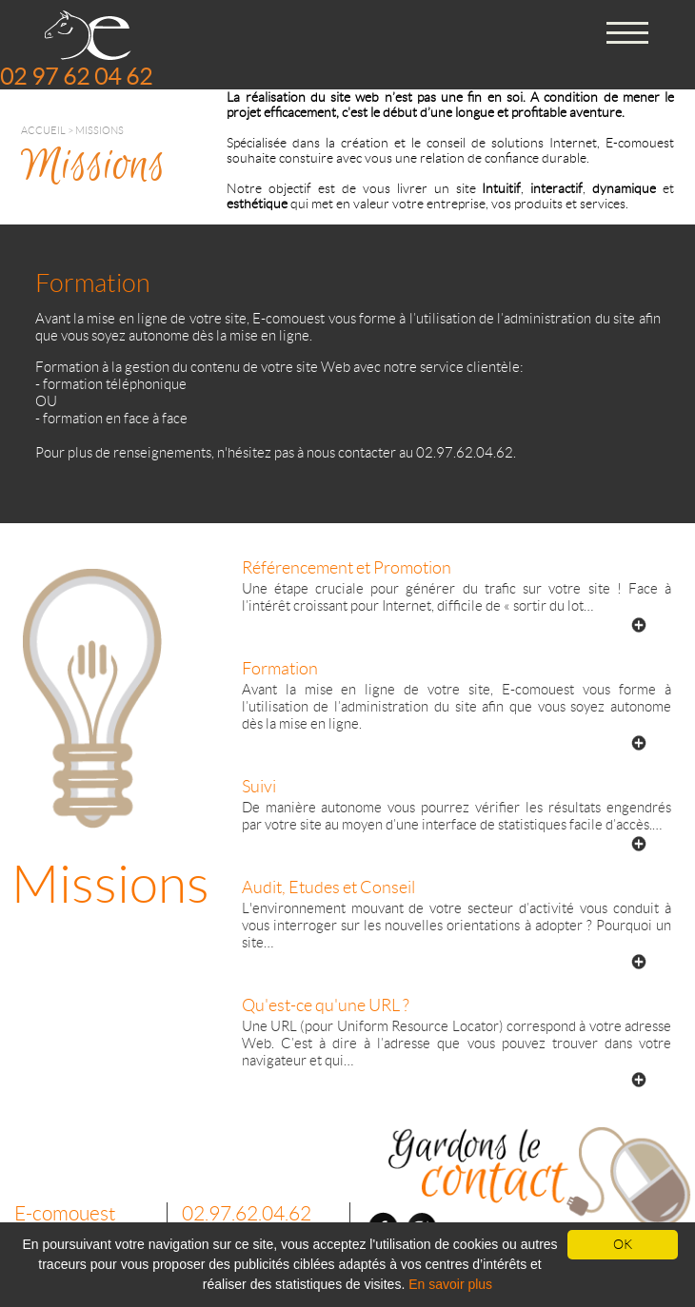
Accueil (43, 130)
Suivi (259, 786)
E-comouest (64, 1213)
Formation (280, 668)
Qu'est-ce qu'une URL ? (325, 1005)
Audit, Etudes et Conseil (328, 887)
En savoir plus (450, 1284)
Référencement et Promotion (346, 567)
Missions (99, 130)
